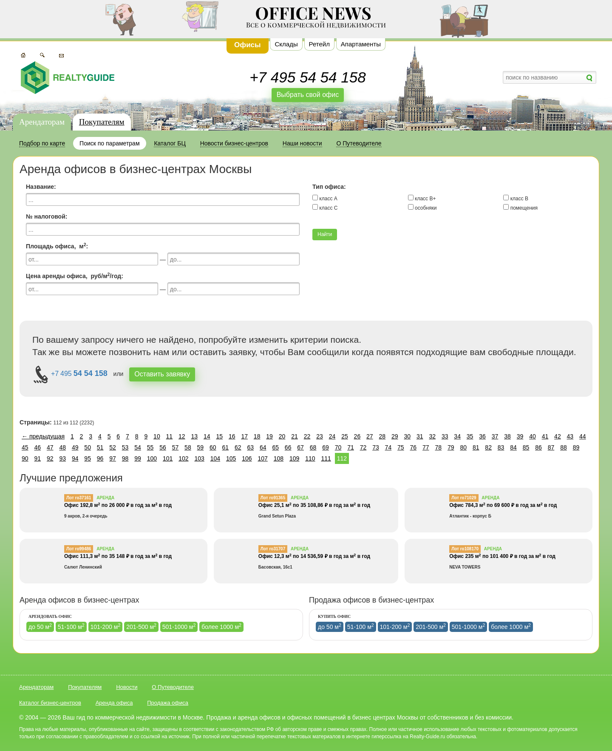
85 (526, 447)
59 (200, 447)
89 (576, 447)
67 (300, 447)
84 (513, 447)
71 (350, 447)
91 (37, 458)
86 (538, 447)
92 (50, 458)
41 (545, 436)
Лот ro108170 (465, 548)
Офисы (247, 45)
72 (363, 447)
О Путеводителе (173, 687)
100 (152, 458)
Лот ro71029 (463, 497)
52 (112, 447)
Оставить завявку (162, 374)
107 (262, 458)
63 (250, 447)
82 (488, 447)
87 (551, 447)
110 (310, 458)
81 (476, 447)
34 (457, 436)
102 (183, 458)
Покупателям (102, 121)
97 (112, 458)
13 (194, 436)
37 (495, 436)
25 (344, 436)
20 (282, 436)
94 (75, 458)
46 (37, 447)
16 (232, 436)
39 (520, 436)
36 (482, 436)
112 (342, 458)
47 (50, 447)
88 (563, 447)
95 (87, 458)
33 (445, 436)
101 (168, 458)
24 (332, 436)
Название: (41, 186)
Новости (126, 687)
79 (451, 447)
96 (100, 458)
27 (369, 436)
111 (326, 458)
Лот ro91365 (273, 497)
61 (225, 447)
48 (62, 447)
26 (357, 436)
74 (388, 447)
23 (319, 436)
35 (470, 436)
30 (407, 436)
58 (187, 447)
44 (582, 436)
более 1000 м (221, 626)
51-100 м (71, 626)
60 (213, 447)
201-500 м (141, 626)
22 (307, 436)
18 (257, 436)
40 (532, 436)
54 (137, 447)
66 (288, 447)
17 (244, 436)
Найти (324, 234)
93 (62, 458)
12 (181, 436)
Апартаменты (361, 44)
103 (199, 458)
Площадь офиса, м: (57, 246)
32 (432, 436)
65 (275, 447)
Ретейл (319, 44)
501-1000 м (179, 626)
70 (338, 447)
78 (438, 447)
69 (325, 447)
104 (215, 458)
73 (375, 447)
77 (425, 447)
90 (25, 458)
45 (25, 447)
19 (269, 436)
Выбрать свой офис (308, 94)
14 (207, 436)
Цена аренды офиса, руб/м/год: (74, 275)
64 (263, 447)
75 (400, 447)
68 (313, 447)
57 (175, 447)
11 (169, 436)
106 (247, 458)
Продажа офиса (167, 703)
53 (125, 447)
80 (463, 447)
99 (137, 458)
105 (231, 458)
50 (87, 447)
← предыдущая (43, 436)
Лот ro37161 (78, 497)
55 (150, 447)
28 (382, 436)
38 (507, 436)
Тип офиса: (329, 186)
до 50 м (40, 626)
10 (156, 436)
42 (557, 436)
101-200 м (106, 626)
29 (394, 436)
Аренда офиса (114, 703)
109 (294, 458)
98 (125, 458)
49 (75, 447)
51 (100, 447)
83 (501, 447)
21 (294, 436)
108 (278, 458)
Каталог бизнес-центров (50, 703)
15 (219, 436)
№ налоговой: (46, 216)
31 (419, 436)
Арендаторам (42, 121)
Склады (286, 44)
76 (413, 447)
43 (570, 436)
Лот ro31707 (273, 548)
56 (162, 447)
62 (238, 447)
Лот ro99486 (78, 548)
